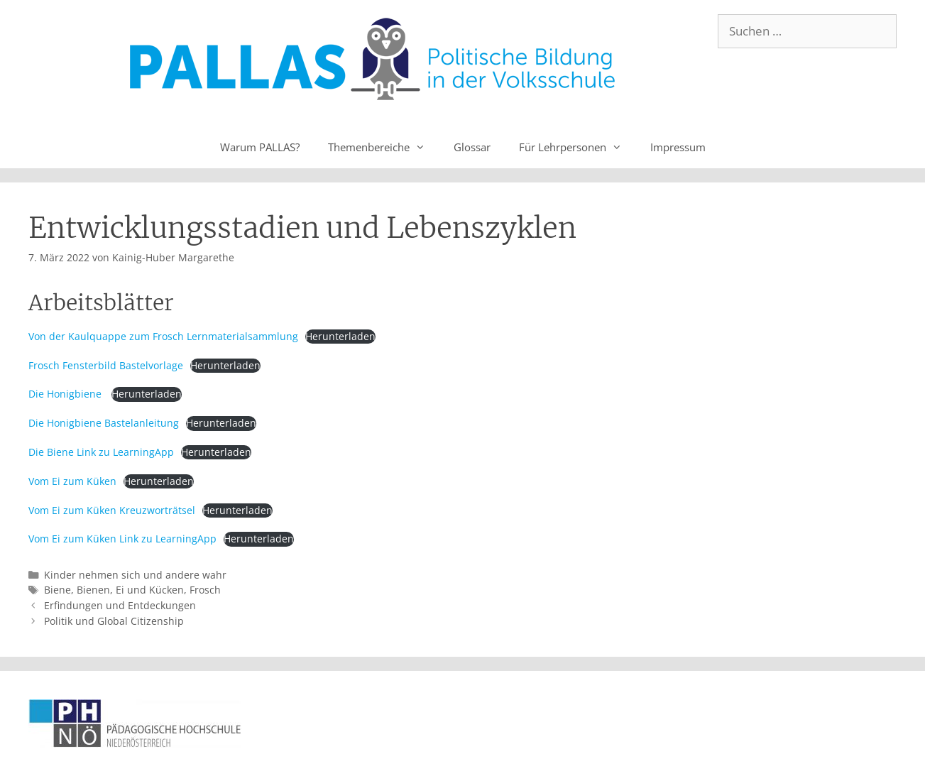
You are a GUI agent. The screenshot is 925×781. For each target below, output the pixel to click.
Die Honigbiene (66, 393)
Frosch (205, 589)
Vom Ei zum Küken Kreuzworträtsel (111, 510)
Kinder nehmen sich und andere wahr (135, 574)
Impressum (678, 147)
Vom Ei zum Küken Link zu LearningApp (122, 538)
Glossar (472, 147)
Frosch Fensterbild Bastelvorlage (105, 365)
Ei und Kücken (150, 589)
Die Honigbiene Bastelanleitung (103, 423)
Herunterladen (340, 336)
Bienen (93, 589)
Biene (57, 589)
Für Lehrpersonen (577, 147)
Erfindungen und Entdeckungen (120, 605)
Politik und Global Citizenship (114, 621)
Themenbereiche (383, 147)
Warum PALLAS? (260, 147)
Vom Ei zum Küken (72, 481)
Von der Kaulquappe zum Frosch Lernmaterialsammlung (163, 336)
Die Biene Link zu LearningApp (101, 452)
